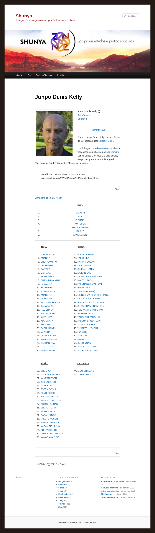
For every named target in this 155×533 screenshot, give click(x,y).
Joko (60, 491)
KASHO (80, 231)
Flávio (61, 488)
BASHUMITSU (48, 276)
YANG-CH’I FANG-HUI (88, 317)
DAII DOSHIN (84, 265)
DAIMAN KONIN (85, 269)
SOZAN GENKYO (50, 422)
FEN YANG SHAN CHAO (90, 309)
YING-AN (82, 335)
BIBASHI (80, 212)
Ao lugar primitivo (109, 488)
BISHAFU (80, 220)
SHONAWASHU (49, 261)
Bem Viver (61, 75)
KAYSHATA (46, 317)
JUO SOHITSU (48, 382)
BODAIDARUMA (85, 254)
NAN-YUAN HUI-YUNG (89, 298)
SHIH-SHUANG (85, 313)
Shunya (24, 15)
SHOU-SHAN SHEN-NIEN (90, 306)
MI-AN (80, 339)
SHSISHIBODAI (49, 339)
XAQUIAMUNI (80, 234)
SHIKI (80, 216)
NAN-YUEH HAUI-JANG (89, 276)
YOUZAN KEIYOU (50, 396)
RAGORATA (47, 309)
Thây (60, 501)
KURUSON (80, 223)
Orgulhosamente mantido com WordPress (77, 522)
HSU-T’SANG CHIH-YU (89, 350)
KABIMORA (47, 298)
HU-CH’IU (82, 332)
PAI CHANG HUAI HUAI (89, 284)
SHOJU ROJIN (48, 407)
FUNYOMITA (47, 346)
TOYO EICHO (48, 393)
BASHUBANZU (48, 328)
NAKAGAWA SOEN (50, 437)
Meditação (63, 494)
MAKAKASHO (48, 254)
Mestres (62, 497)
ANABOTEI (46, 295)
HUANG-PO (83, 287)
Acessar (19, 477)
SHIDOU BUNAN (49, 404)
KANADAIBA (47, 306)
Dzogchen (63, 481)
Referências (98, 129)
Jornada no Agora (109, 497)
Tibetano (62, 504)
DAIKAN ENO (84, 272)
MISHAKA (46, 272)
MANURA (45, 332)
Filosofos (62, 484)
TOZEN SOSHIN (49, 389)
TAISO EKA (83, 258)
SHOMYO (46, 371)
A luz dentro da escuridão (113, 481)
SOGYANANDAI (49, 313)
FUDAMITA (46, 284)
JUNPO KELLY (85, 374)
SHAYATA (46, 324)
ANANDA (45, 258)
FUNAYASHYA (48, 291)
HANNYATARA (48, 350)
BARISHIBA (47, 287)
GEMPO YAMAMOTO (52, 433)
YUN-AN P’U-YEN (86, 346)
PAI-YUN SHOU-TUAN (89, 321)
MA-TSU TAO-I (84, 280)
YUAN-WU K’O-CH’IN (88, 328)
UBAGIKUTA (47, 265)
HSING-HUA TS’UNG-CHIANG (93, 295)
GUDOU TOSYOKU (51, 400)
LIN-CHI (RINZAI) (86, 291)
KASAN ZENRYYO (50, 426)
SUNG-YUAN (84, 343)
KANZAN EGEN (49, 378)
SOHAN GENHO (49, 430)
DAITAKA (45, 269)
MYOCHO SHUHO (50, 374)
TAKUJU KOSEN (49, 418)
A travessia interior (110, 491)
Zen (29, 75)
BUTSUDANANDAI (50, 280)
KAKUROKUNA (48, 335)
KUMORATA (47, 321)
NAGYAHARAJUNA (51, 302)
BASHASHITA (48, 343)
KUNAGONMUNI (80, 227)
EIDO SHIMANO (85, 371)
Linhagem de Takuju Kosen (48, 198)
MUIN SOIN (47, 385)
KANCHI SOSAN (85, 261)
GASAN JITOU (48, 415)
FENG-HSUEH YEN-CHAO (91, 302)
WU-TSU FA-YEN (86, 324)
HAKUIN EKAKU (49, 411)
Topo (117, 453)
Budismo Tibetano (44, 75)
